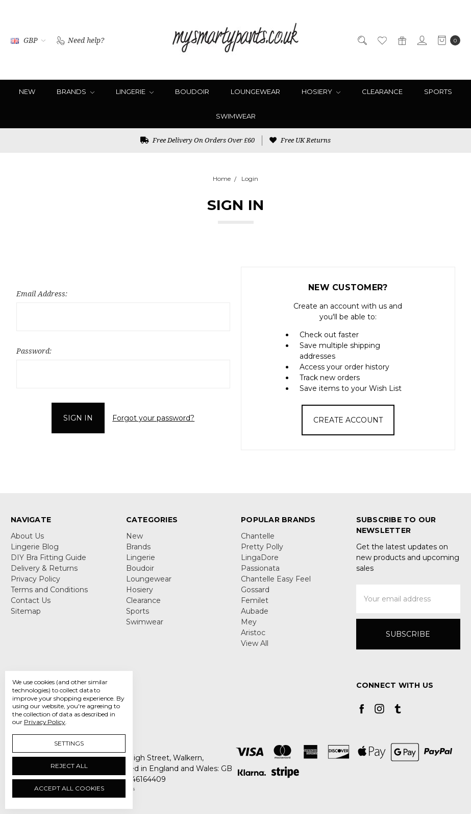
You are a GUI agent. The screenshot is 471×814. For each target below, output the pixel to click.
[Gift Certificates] (401, 39)
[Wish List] (381, 39)
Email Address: (41, 293)
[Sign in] (421, 39)
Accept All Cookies (69, 788)
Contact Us (31, 600)
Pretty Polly (262, 546)
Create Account (348, 420)
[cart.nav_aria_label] (446, 40)
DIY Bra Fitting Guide (48, 557)
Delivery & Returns (44, 568)
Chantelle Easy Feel (276, 579)
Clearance (382, 91)
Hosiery (321, 91)
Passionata (260, 568)
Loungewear (255, 91)
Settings (69, 743)
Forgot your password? (153, 418)
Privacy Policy (35, 579)
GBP (28, 40)
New (27, 91)
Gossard (255, 589)
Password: (34, 351)
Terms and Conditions (49, 589)
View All (254, 643)
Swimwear (236, 116)
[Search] (361, 39)
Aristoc (253, 632)
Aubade (254, 611)
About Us (27, 536)
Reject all (69, 766)
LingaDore (260, 557)
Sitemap (26, 611)
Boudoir (192, 91)
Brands (75, 91)
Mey (249, 621)
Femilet (254, 600)
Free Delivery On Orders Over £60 (197, 140)
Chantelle (258, 536)
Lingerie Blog (35, 546)
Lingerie (135, 91)
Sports (438, 91)
